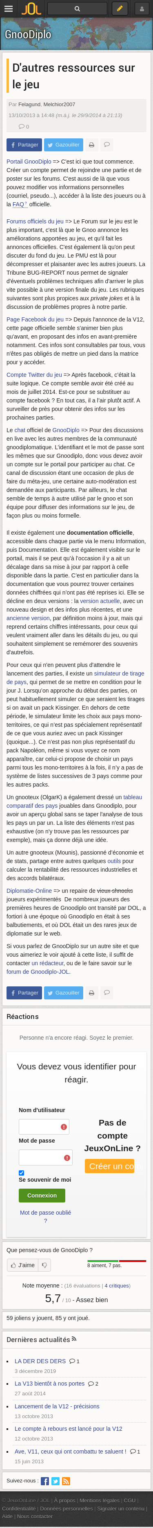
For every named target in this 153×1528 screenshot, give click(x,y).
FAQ (18, 204)
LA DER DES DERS (40, 1361)
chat (19, 430)
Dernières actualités (38, 1339)
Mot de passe (37, 1140)
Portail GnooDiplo (29, 161)
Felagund (29, 104)
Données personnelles (66, 1509)
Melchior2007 (59, 104)
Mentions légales (100, 1500)
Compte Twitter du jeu (34, 375)
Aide (7, 1516)
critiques (116, 1286)
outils (114, 861)
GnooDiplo (28, 34)
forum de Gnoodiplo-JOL (38, 971)
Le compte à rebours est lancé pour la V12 (68, 1428)
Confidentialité (19, 1509)
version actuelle (100, 601)
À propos (64, 1500)
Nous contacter (35, 1516)
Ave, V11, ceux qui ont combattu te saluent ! (70, 1451)
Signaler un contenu (120, 1509)
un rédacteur (47, 963)
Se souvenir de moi (45, 1179)
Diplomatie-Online (29, 891)
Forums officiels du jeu (35, 221)
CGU (130, 1500)
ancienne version (28, 618)
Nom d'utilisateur (42, 1110)
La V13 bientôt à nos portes (49, 1383)
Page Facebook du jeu (35, 319)
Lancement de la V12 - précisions (57, 1406)
